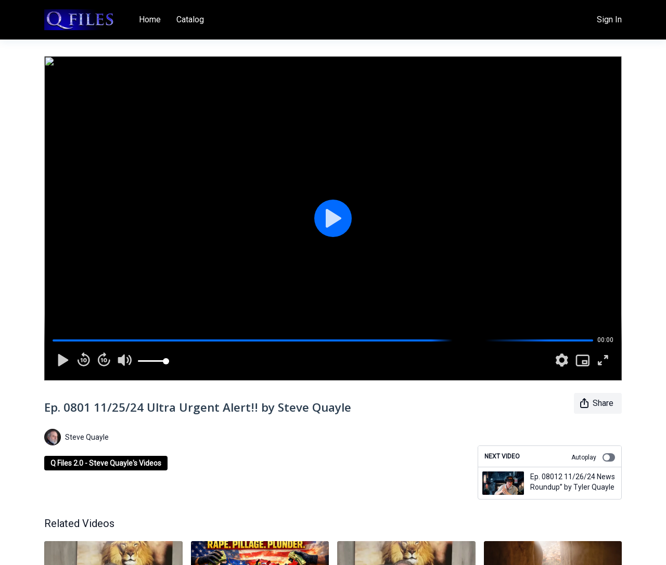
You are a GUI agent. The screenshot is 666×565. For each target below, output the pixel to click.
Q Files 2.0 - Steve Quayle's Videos (105, 463)
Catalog (190, 19)
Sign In (609, 19)
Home (150, 19)
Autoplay (593, 457)
